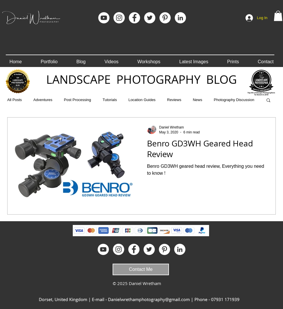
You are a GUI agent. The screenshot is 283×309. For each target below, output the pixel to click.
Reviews (174, 100)
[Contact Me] (141, 269)
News (197, 100)
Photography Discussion (234, 100)
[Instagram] (119, 17)
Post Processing (77, 100)
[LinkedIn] (180, 17)
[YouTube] (103, 17)
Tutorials (110, 100)
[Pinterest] (165, 17)
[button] (278, 16)
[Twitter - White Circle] (149, 17)
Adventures (43, 100)
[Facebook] (134, 17)
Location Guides (142, 100)
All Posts (14, 100)
